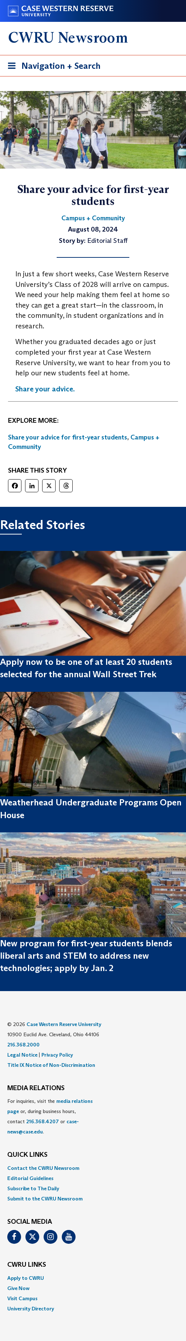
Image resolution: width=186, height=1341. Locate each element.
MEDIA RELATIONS (36, 1088)
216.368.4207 (42, 1121)
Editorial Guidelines (30, 1178)
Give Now (18, 1288)
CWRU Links (26, 1265)
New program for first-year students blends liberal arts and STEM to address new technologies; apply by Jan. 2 (86, 956)
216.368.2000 (23, 1044)
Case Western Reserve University (64, 1024)
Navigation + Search (52, 67)
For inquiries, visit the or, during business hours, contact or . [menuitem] (50, 1116)
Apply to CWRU (25, 1278)
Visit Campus (22, 1298)
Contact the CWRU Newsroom (43, 1168)
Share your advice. (45, 388)
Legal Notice (22, 1055)
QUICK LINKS (27, 1155)
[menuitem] (93, 1168)
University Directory (30, 1308)
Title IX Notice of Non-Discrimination (51, 1065)
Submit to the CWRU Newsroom (45, 1198)
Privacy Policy (57, 1055)
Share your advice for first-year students (67, 437)
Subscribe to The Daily (33, 1188)
